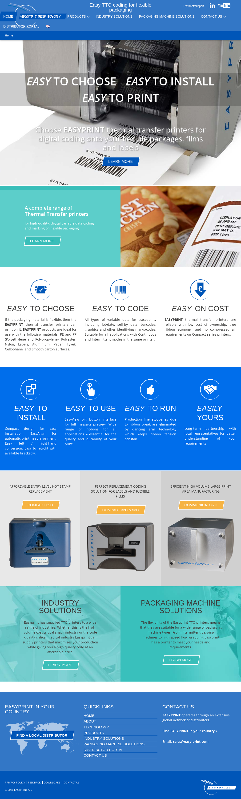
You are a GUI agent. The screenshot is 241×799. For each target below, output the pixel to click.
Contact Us (211, 16)
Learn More (42, 241)
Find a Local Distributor (41, 735)
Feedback (34, 782)
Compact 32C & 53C (120, 510)
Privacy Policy (15, 782)
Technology (49, 16)
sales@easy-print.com (191, 741)
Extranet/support (194, 6)
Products (76, 16)
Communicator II (200, 505)
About (25, 16)
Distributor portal (103, 750)
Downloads (52, 782)
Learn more (120, 162)
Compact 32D (40, 505)
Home (89, 716)
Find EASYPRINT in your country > (189, 731)
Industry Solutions (114, 16)
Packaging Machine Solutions (166, 16)
